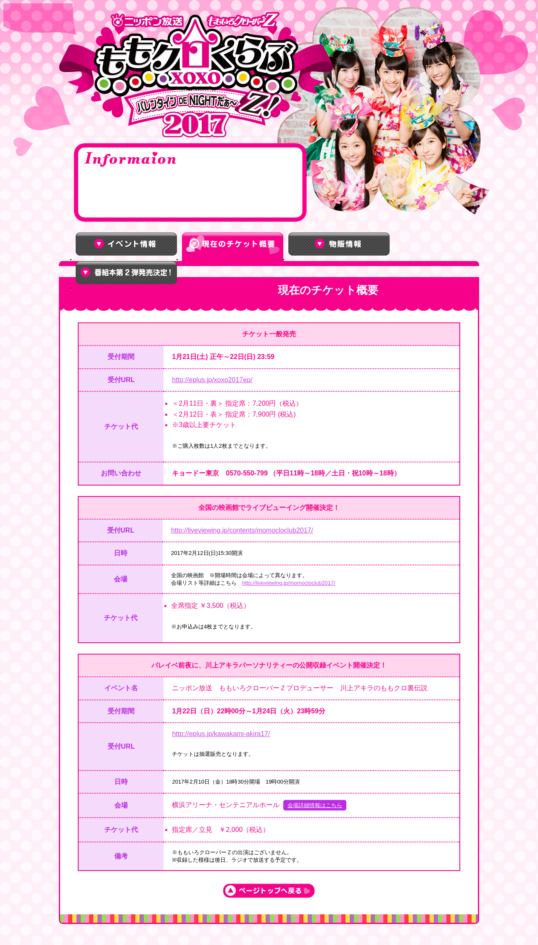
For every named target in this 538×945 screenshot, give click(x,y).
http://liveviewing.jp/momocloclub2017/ (288, 583)
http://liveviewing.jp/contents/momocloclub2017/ (242, 530)
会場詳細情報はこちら (314, 805)
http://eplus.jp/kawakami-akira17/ (221, 733)
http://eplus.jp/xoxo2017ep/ (212, 379)
